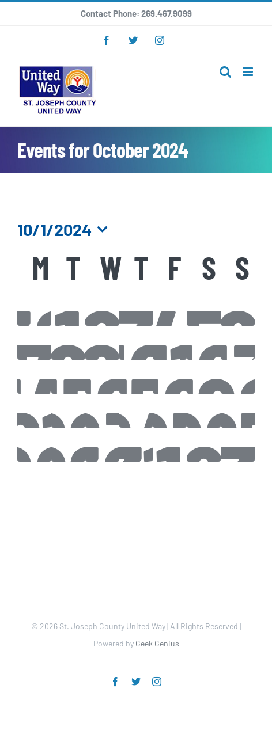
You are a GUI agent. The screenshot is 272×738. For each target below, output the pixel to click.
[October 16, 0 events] (102, 377)
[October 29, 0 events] (68, 445)
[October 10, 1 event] (136, 343)
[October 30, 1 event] (102, 445)
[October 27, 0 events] (238, 411)
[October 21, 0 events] (34, 411)
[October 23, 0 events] (102, 411)
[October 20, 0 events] (238, 377)
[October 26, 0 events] (204, 411)
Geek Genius (157, 643)
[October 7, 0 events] (34, 343)
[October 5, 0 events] (204, 309)
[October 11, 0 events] (170, 343)
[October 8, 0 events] (68, 343)
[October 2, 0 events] (102, 309)
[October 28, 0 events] (34, 445)
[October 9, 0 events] (102, 343)
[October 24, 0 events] (136, 411)
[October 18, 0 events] (170, 377)
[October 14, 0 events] (34, 377)
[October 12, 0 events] (204, 343)
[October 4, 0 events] (170, 309)
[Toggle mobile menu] (249, 72)
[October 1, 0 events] (68, 309)
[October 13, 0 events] (238, 343)
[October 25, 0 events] (170, 411)
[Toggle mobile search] (225, 72)
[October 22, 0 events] (68, 411)
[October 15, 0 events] (68, 377)
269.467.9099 (166, 13)
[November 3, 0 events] (238, 445)
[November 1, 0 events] (170, 445)
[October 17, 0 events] (136, 377)
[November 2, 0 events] (204, 445)
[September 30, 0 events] (34, 309)
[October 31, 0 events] (136, 445)
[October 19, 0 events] (204, 377)
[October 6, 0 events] (238, 309)
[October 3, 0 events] (136, 309)
